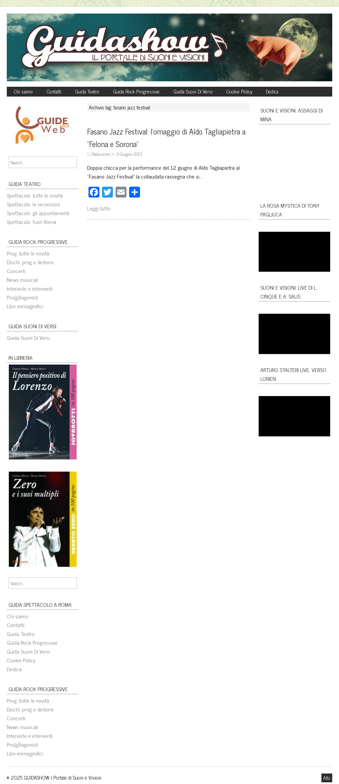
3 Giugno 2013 (129, 154)
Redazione (100, 154)
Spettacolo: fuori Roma (31, 221)
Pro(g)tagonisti (22, 297)
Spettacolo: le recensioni (33, 204)
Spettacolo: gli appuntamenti (38, 212)
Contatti (53, 91)
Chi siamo (23, 91)
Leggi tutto (99, 208)
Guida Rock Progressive (136, 91)
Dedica (272, 91)
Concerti (16, 270)
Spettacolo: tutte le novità (35, 195)
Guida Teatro (87, 91)
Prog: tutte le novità (28, 253)
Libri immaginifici (25, 306)
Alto (327, 778)
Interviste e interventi (30, 288)
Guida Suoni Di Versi (193, 91)
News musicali (22, 279)
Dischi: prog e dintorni (30, 261)
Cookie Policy (239, 91)
